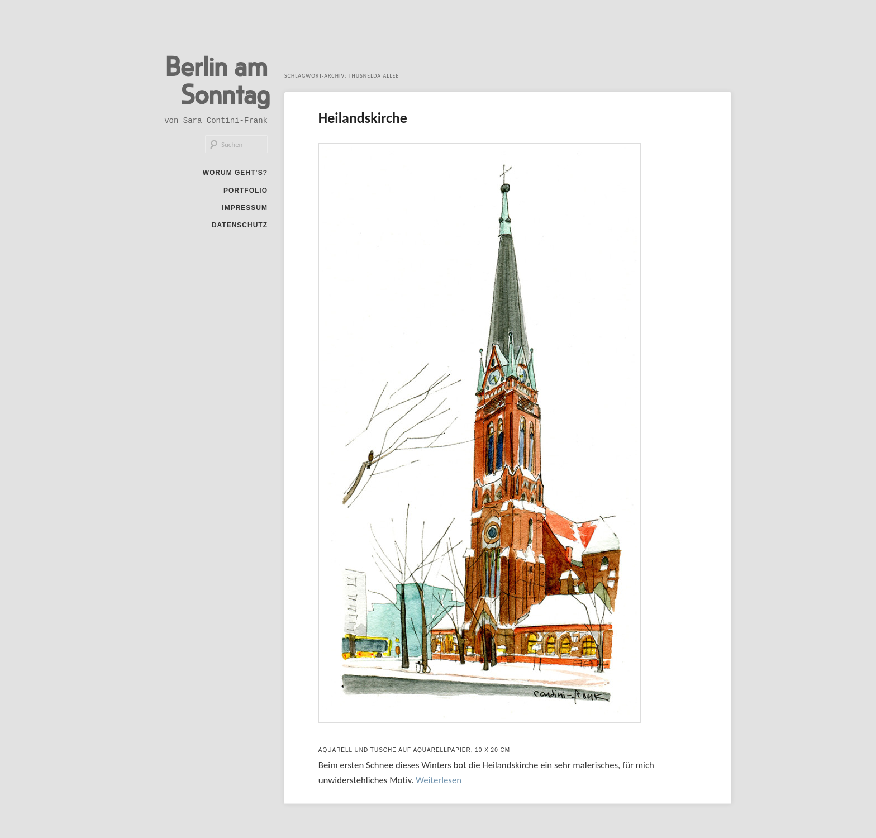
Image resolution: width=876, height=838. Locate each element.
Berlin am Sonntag (217, 79)
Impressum (245, 208)
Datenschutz (240, 225)
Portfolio (245, 190)
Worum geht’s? (235, 173)
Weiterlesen (438, 780)
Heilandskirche (362, 118)
